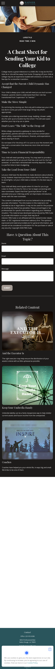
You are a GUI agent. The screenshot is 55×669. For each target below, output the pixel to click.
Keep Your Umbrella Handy (17, 407)
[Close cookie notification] (50, 649)
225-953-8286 (30, 636)
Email (4, 256)
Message (5, 269)
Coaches (6, 462)
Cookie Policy (32, 663)
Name (4, 243)
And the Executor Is (13, 353)
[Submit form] (7, 288)
